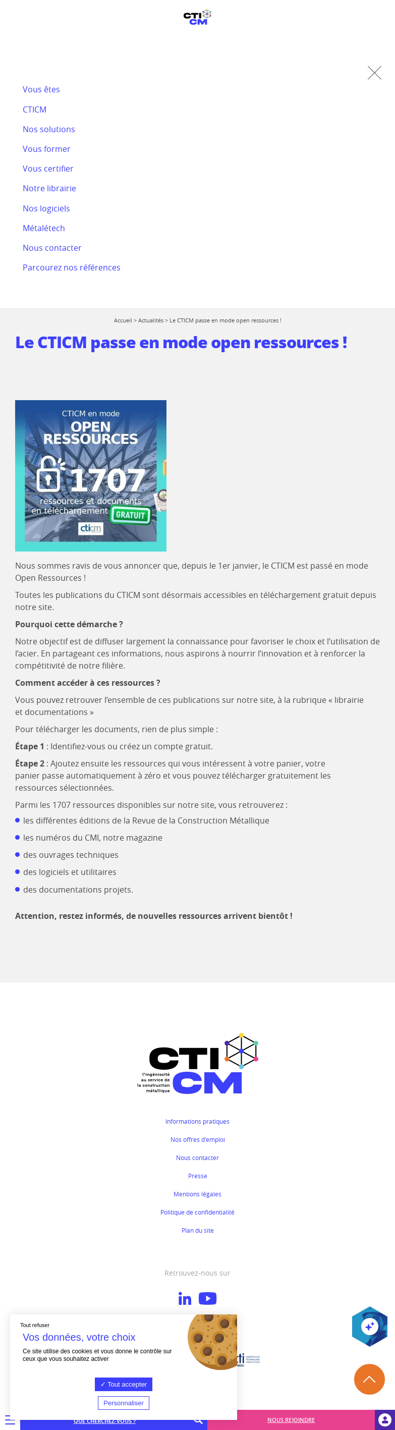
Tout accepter (123, 1384)
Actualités (150, 320)
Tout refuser (34, 1325)
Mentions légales (197, 1194)
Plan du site (198, 1230)
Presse (197, 1176)
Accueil (123, 320)
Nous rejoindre (291, 1419)
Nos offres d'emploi (198, 1139)
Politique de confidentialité (197, 1212)
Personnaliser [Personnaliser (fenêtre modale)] (123, 1403)
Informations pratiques (197, 1121)
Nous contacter (197, 1157)
